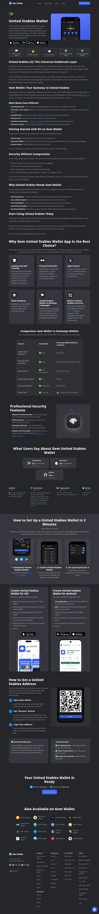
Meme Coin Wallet (40, 871)
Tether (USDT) (83, 878)
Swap (57, 3)
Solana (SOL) (83, 868)
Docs (52, 860)
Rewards (53, 887)
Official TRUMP (83, 889)
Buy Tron (68, 876)
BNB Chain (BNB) (84, 860)
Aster (80, 903)
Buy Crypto (48, 3)
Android (19, 575)
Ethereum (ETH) (84, 864)
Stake (38, 876)
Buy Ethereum (69, 868)
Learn (64, 3)
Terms (53, 868)
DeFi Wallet (40, 862)
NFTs (38, 880)
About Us (54, 856)
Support (53, 883)
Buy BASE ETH (69, 860)
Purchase (31, 121)
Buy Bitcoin (68, 856)
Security (53, 876)
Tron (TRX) (82, 882)
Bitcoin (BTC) (83, 856)
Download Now (84, 3)
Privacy (53, 872)
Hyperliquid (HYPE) (82, 894)
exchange (39, 121)
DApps (39, 884)
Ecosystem (54, 879)
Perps (39, 887)
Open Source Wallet (41, 857)
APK (25, 575)
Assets (39, 3)
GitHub (47, 115)
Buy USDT (68, 879)
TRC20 (39, 899)
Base (38, 906)
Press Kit (53, 864)
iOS (29, 573)
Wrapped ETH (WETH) (83, 873)
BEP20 (39, 903)
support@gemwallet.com (16, 861)
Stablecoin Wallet (42, 866)
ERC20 (39, 895)
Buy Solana (68, 872)
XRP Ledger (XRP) (84, 885)
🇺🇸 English (13, 871)
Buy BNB (68, 864)
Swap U (70, 311)
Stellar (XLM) (83, 899)
